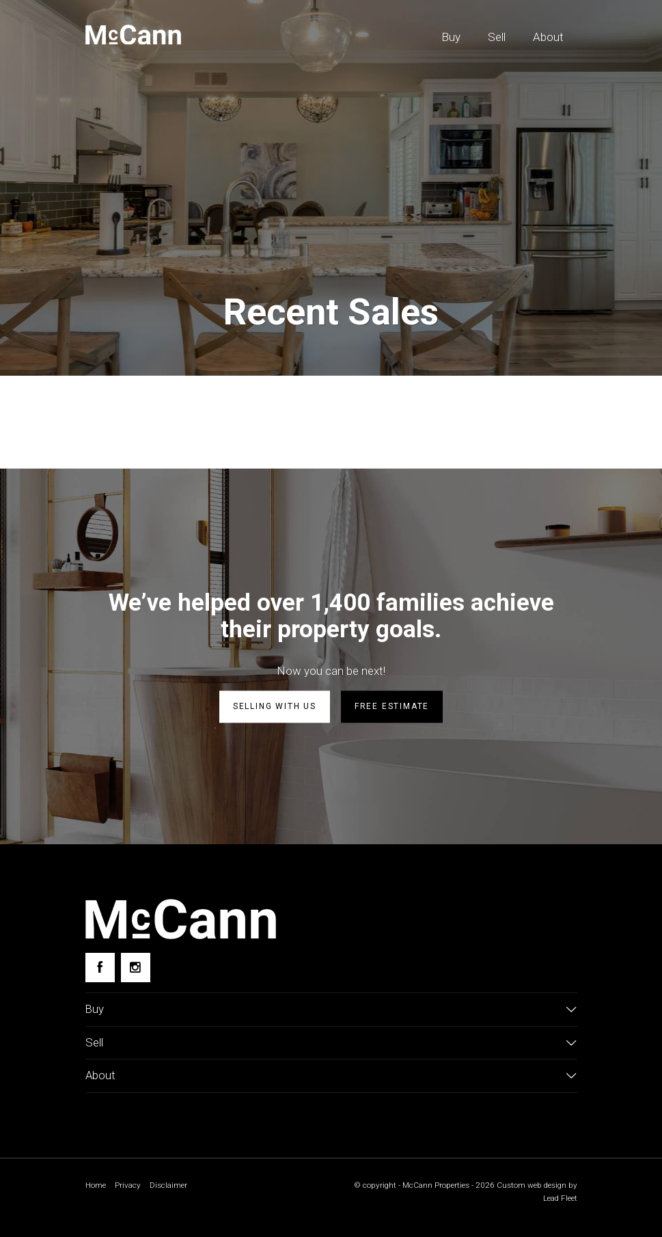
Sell (497, 37)
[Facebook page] (100, 967)
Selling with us (274, 706)
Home (96, 1186)
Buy (450, 37)
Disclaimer (169, 1186)
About (548, 37)
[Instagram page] (135, 967)
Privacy (128, 1186)
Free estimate (392, 706)
